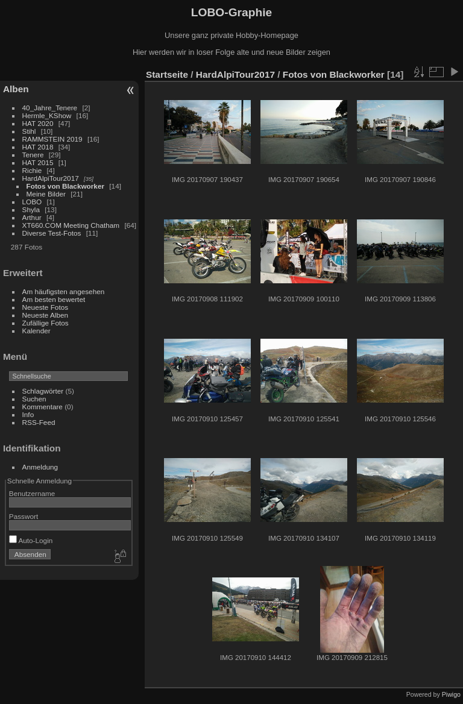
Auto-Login (31, 540)
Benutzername (32, 493)
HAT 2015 (38, 162)
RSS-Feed (38, 422)
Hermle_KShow (47, 115)
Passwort (23, 516)
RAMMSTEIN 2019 (52, 139)
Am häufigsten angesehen (63, 291)
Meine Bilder (46, 194)
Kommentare (42, 406)
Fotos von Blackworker (65, 186)
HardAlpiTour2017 (50, 178)
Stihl (29, 131)
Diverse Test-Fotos (51, 233)
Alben (16, 89)
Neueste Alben (45, 315)
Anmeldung (40, 467)
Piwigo (451, 694)
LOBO (32, 202)
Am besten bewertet (54, 299)
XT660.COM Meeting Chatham (71, 225)
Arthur (32, 217)
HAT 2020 (38, 123)
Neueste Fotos (45, 307)
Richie (32, 170)
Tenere (33, 155)
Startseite (167, 74)
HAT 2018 (38, 147)
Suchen (34, 399)
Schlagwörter (43, 391)
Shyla (31, 209)
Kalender (36, 331)
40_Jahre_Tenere (50, 108)
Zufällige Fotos (45, 323)
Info (28, 414)
